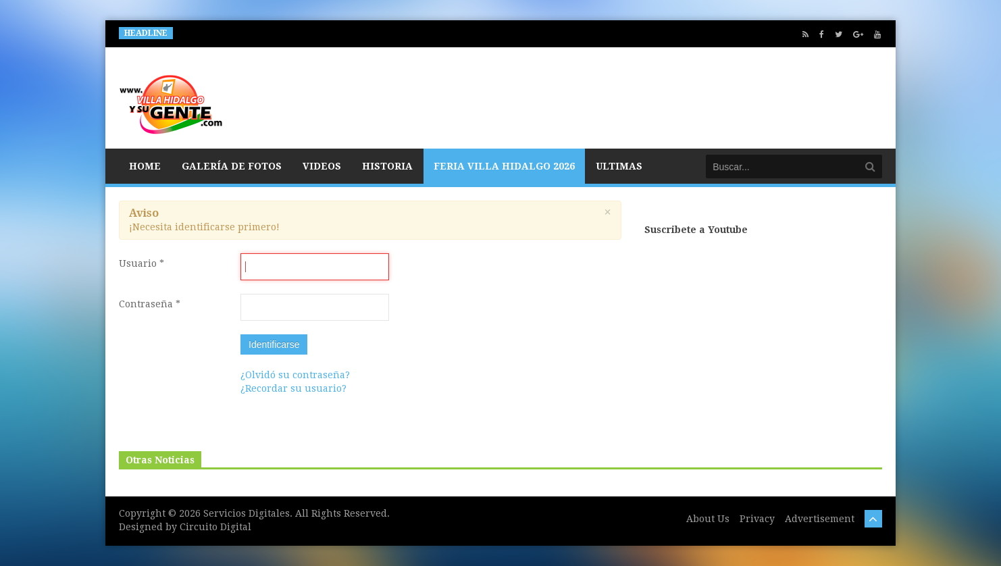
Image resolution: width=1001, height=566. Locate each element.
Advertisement (819, 518)
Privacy (757, 518)
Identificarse (274, 344)
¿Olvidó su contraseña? (295, 374)
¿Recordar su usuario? (293, 388)
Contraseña (149, 304)
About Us (707, 518)
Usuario (141, 263)
